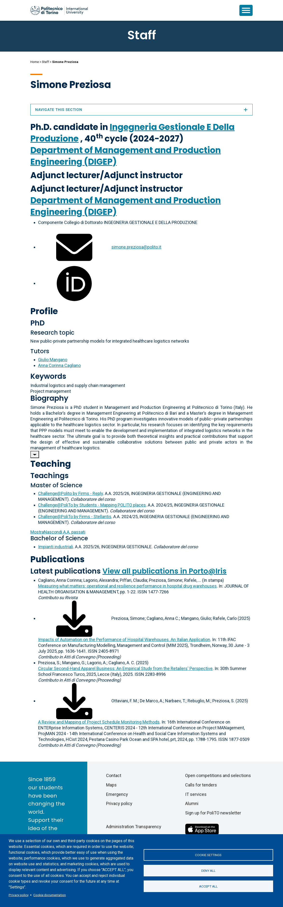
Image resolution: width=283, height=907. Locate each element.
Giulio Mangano (52, 359)
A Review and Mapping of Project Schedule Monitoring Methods (99, 721)
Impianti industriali (55, 546)
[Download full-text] (74, 618)
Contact (113, 775)
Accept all (208, 886)
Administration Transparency (133, 826)
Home (34, 62)
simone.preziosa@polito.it (136, 247)
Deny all (208, 871)
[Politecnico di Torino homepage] (59, 10)
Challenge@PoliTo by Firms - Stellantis (74, 516)
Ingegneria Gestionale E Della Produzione (132, 132)
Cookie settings (208, 855)
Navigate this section (141, 110)
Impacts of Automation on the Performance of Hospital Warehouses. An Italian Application (124, 639)
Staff (45, 62)
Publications (57, 559)
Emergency (117, 794)
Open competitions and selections (218, 775)
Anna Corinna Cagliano (59, 365)
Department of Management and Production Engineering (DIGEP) (125, 156)
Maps (111, 784)
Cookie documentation (49, 895)
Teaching (50, 464)
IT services (196, 794)
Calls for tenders (201, 784)
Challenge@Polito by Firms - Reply (70, 493)
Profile (44, 311)
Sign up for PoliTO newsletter (213, 812)
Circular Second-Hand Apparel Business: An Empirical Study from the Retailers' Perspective (125, 668)
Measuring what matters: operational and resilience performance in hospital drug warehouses (127, 586)
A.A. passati (57, 532)
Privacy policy (18, 895)
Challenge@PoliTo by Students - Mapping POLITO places (92, 505)
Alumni (191, 803)
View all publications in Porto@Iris (164, 571)
